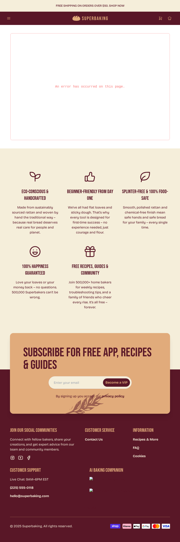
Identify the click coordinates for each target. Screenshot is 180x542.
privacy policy (113, 396)
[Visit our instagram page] (12, 457)
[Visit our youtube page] (20, 457)
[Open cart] (160, 18)
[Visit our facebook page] (28, 457)
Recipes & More (145, 439)
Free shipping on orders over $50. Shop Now (90, 5)
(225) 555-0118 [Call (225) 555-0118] (21, 488)
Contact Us (94, 439)
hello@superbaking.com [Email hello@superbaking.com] (29, 496)
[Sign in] (169, 18)
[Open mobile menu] (9, 18)
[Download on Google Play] (133, 481)
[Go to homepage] (90, 18)
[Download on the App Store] (133, 493)
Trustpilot (90, 508)
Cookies (139, 456)
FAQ (136, 448)
